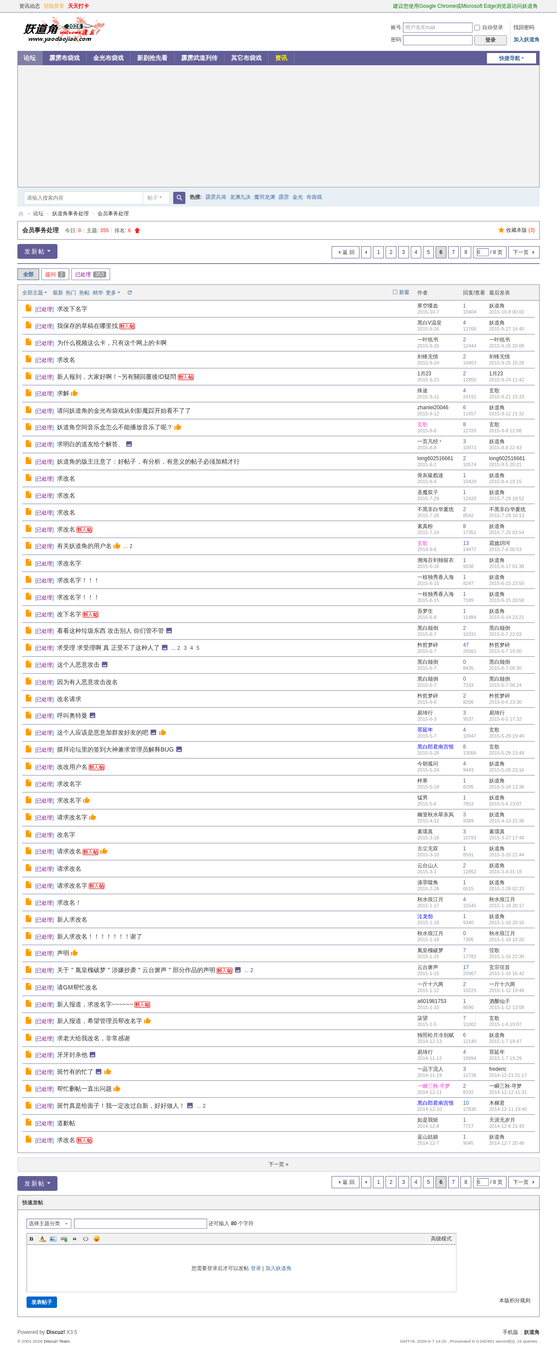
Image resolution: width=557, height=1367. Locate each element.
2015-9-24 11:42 (506, 379)
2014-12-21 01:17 (508, 1075)
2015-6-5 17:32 (505, 719)
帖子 (153, 198)
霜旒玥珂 (499, 543)
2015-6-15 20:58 (506, 600)
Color (42, 1238)
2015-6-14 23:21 (506, 617)
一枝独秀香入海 (435, 577)
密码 (396, 40)
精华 (98, 293)
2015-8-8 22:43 (505, 447)
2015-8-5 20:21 (505, 464)
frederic (498, 1069)
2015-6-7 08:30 (505, 668)
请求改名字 (72, 817)
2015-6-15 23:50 (506, 583)
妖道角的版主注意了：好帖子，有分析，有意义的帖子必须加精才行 (148, 461)
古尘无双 (427, 849)
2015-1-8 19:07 (505, 1024)
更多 (111, 293)
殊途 (422, 391)
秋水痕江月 (430, 899)
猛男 (422, 798)
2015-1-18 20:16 (506, 922)
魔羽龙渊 (264, 197)
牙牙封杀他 (72, 1054)
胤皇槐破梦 (430, 950)
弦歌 (494, 950)
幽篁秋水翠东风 (435, 815)
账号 (396, 27)
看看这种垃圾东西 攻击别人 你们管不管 (110, 630)
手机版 (510, 1332)
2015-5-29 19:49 (506, 736)
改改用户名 (72, 766)
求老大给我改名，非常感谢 (93, 1038)
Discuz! (56, 1332)
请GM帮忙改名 (77, 987)
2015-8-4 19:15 (505, 481)
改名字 (66, 834)
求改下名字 (72, 308)
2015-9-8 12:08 (505, 430)
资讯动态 (29, 6)
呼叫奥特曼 (72, 715)
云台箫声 (427, 967)
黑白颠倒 (427, 628)
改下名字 (69, 614)
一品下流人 (430, 1069)
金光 (297, 197)
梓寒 (422, 781)
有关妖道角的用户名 (84, 545)
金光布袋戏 (108, 57)
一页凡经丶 (430, 441)
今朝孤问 (427, 764)
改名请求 (69, 698)
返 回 (348, 252)
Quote (74, 1238)
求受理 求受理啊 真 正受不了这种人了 (108, 647)
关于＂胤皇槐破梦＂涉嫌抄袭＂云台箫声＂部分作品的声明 (136, 969)
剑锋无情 (427, 357)
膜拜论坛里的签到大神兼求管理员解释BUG (115, 749)
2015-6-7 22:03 (505, 634)
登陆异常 (54, 6)
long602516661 (435, 458)
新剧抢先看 (152, 57)
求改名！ (69, 902)
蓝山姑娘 (427, 1137)
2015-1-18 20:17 (506, 905)
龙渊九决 (240, 197)
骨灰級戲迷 (430, 475)
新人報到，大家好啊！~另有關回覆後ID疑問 (116, 376)
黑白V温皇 (429, 323)
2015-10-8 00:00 (506, 311)
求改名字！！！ (78, 580)
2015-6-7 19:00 (505, 651)
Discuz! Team (57, 1341)
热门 (71, 293)
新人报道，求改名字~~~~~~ (95, 1004)
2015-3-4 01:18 (505, 871)
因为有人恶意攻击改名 (87, 681)
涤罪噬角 (427, 882)
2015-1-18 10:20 (506, 939)
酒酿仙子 (499, 1001)
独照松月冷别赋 (435, 1035)
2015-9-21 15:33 (506, 396)
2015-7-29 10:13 (506, 515)
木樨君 (497, 1103)
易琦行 (425, 713)
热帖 (84, 293)
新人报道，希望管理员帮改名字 (99, 1020)
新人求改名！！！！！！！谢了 (99, 936)
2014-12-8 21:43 (506, 1126)
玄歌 (494, 391)
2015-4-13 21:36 (506, 820)
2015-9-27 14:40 (506, 328)
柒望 (422, 1018)
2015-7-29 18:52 (506, 498)
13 (466, 543)
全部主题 (32, 293)
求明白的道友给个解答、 (90, 444)
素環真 (425, 832)
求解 (63, 393)
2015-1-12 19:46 (506, 990)
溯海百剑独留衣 (435, 560)
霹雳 (283, 197)
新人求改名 (72, 919)
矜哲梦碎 (427, 645)
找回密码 (523, 27)
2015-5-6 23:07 (505, 803)
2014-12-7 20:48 (506, 1143)
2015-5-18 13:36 (506, 786)
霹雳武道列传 (199, 57)
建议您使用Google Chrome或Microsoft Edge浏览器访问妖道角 (465, 6)
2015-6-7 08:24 (505, 685)
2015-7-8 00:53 (505, 549)
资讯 (281, 57)
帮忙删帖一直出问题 (84, 1088)
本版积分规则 (514, 1300)
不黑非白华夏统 (435, 509)
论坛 (29, 57)
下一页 (521, 252)
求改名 (66, 359)
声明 (63, 952)
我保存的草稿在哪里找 (87, 325)
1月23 (424, 374)
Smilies (96, 1238)
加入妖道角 (526, 40)
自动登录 (488, 27)
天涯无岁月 (502, 1120)
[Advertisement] (278, 126)
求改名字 (69, 563)
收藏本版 (520, 230)
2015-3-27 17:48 (506, 837)
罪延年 (425, 730)
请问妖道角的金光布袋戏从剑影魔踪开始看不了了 (124, 410)
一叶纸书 (427, 340)
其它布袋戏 (246, 57)
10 (466, 1103)
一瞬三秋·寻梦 (433, 1086)
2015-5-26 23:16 (506, 769)
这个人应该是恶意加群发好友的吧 (102, 732)
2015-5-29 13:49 (506, 752)
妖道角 (20, 213)
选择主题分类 (44, 1223)
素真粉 (425, 526)
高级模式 (441, 1239)
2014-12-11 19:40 (508, 1109)
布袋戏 (314, 197)
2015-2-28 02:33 (506, 888)
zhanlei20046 (432, 407)
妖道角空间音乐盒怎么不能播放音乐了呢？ (115, 427)
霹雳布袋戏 (64, 57)
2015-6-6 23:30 (505, 702)
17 (466, 967)
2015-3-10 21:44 (506, 854)
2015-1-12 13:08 (506, 1007)
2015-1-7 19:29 (505, 1058)
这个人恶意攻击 (78, 664)
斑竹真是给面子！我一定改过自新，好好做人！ (121, 1105)
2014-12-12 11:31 (508, 1092)
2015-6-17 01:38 (506, 566)
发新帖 (34, 251)
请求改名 (69, 851)
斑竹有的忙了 (75, 1071)
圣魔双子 (427, 492)
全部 (28, 274)
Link (64, 1238)
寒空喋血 (427, 306)
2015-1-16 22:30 (506, 956)
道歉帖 (66, 1123)
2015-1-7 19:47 (505, 1041)
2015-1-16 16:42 (506, 973)
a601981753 (431, 1001)
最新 (58, 293)
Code (85, 1238)
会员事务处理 (113, 214)
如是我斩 (427, 1120)
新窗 (404, 292)
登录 (256, 1268)
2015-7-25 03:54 (506, 532)
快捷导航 (509, 58)
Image (53, 1238)
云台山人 (427, 865)
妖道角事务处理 (70, 214)
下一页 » (278, 1164)
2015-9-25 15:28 (506, 362)
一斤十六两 (430, 984)
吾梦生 (425, 611)
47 (466, 645)
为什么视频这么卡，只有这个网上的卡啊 (112, 342)
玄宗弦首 (499, 967)
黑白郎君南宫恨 (435, 747)
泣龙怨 (425, 916)
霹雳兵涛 (215, 197)
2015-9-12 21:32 (506, 413)
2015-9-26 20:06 (506, 345)
